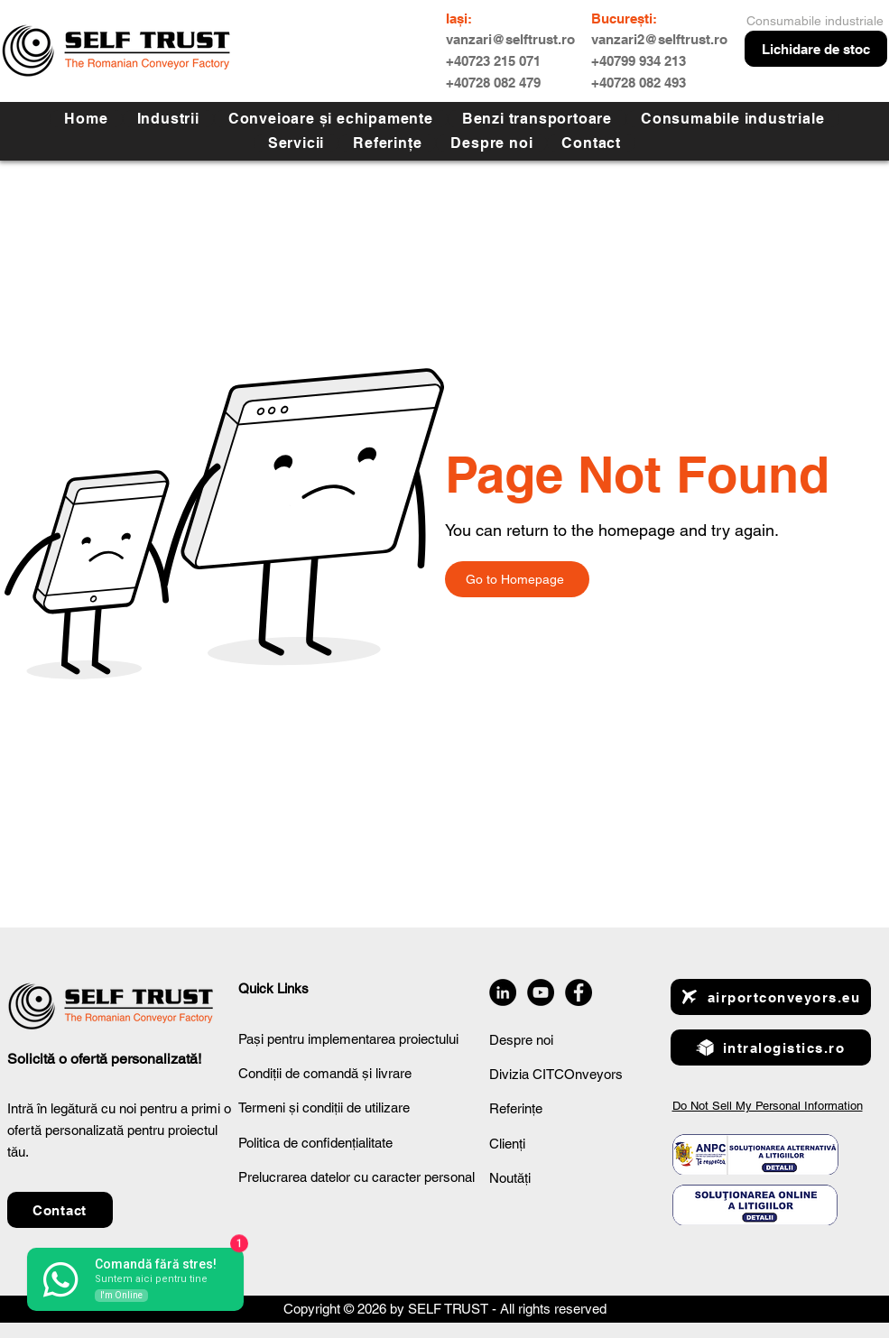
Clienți (507, 1143)
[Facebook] (578, 992)
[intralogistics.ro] (771, 1047)
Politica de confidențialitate (315, 1142)
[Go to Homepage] (517, 579)
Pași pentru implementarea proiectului (348, 1039)
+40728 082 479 (493, 82)
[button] (296, 143)
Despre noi (521, 1039)
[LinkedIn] (502, 992)
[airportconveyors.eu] (771, 997)
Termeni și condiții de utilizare (324, 1107)
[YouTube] (540, 992)
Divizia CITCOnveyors (556, 1074)
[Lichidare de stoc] (816, 49)
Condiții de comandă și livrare (325, 1073)
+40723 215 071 (493, 61)
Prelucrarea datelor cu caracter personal (356, 1177)
